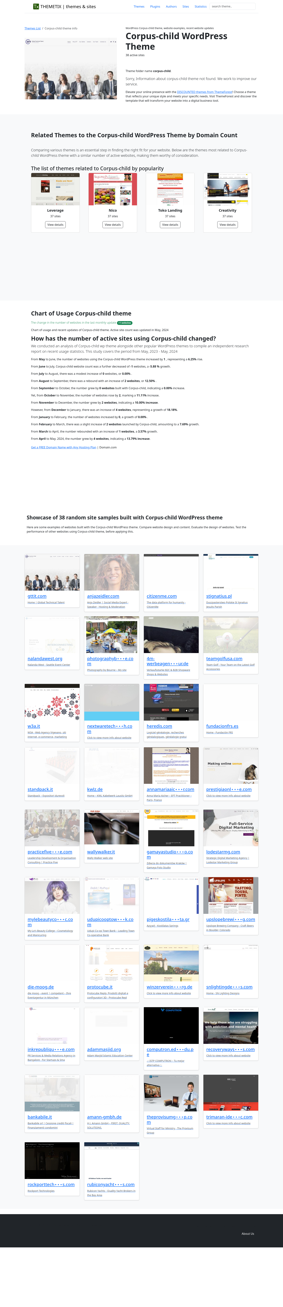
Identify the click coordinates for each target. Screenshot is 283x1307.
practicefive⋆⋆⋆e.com (50, 907)
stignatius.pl (219, 651)
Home (195, 1282)
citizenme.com (162, 651)
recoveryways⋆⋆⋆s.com (230, 1104)
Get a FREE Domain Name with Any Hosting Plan (63, 503)
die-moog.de (41, 1042)
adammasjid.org (104, 1104)
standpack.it (40, 844)
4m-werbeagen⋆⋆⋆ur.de (167, 716)
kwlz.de (95, 844)
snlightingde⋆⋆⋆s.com (229, 1042)
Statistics (201, 6)
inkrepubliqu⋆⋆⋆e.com (51, 1104)
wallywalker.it (101, 907)
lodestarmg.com (223, 907)
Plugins (155, 6)
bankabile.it (40, 1172)
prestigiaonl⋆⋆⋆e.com (229, 844)
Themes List (33, 28)
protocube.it (100, 1042)
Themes (139, 6)
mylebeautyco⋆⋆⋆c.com (50, 977)
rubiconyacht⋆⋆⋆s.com (111, 1240)
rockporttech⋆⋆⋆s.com (51, 1240)
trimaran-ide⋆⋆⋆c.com (229, 1172)
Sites (185, 6)
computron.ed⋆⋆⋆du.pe (170, 1107)
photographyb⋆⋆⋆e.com (110, 716)
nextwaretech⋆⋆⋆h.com (109, 783)
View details (55, 225)
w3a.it (34, 781)
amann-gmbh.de (104, 1172)
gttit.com (37, 651)
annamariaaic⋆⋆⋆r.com (170, 844)
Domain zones (247, 1282)
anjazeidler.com (103, 651)
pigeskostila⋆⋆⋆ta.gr (168, 974)
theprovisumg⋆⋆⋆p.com (169, 1174)
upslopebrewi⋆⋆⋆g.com (230, 974)
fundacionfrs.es (222, 781)
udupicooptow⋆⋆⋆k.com (110, 977)
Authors (171, 6)
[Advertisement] (139, 266)
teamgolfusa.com (224, 714)
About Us (248, 1289)
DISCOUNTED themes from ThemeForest (204, 92)
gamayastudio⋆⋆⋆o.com (170, 909)
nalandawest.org (45, 714)
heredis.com (159, 781)
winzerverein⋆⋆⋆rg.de (169, 1042)
